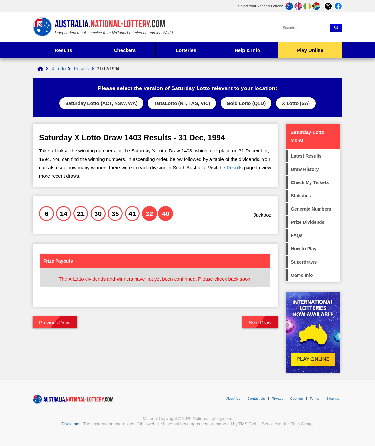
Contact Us (256, 398)
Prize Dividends (307, 222)
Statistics (301, 195)
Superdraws (304, 261)
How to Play (303, 248)
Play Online (310, 50)
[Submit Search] (336, 28)
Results (63, 50)
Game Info (302, 275)
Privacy (277, 398)
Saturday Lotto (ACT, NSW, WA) (101, 103)
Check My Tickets (310, 182)
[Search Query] (304, 28)
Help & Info (247, 50)
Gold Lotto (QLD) (246, 103)
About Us (233, 398)
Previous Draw (55, 322)
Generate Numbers (311, 209)
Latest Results (306, 156)
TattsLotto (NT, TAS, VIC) (182, 103)
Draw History (305, 169)
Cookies (296, 398)
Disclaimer (71, 423)
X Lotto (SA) (296, 103)
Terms (314, 398)
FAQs (297, 235)
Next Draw (260, 322)
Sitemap (332, 398)
